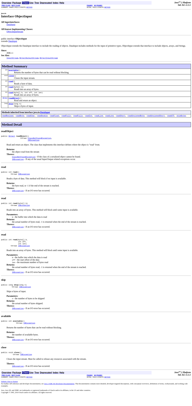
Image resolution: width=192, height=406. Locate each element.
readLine (98, 119)
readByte (20, 119)
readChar (30, 119)
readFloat (54, 119)
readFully (66, 119)
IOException (33, 144)
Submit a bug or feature (9, 392)
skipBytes (181, 119)
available (13, 70)
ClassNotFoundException (39, 142)
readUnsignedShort (156, 119)
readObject (14, 100)
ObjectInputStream (15, 31)
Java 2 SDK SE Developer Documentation (59, 394)
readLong (109, 119)
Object (5, 100)
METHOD (29, 7)
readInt (88, 119)
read (11, 82)
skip (11, 106)
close (11, 76)
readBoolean (8, 119)
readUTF (170, 119)
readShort (120, 119)
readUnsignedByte (136, 119)
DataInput (11, 24)
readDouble (42, 119)
